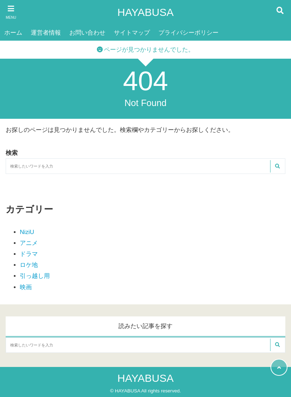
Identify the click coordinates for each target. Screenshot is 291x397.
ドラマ (29, 254)
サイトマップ (132, 32)
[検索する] (277, 166)
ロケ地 (29, 265)
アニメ (29, 243)
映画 (26, 287)
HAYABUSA (145, 12)
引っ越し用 (35, 276)
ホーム (13, 32)
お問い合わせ (87, 32)
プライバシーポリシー (188, 32)
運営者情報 (46, 32)
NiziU (27, 232)
